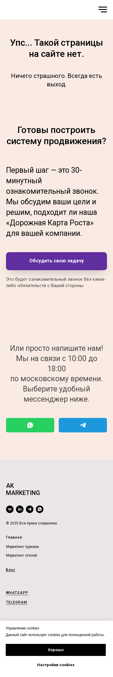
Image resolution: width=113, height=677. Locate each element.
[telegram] (29, 509)
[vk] (10, 509)
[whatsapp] (39, 509)
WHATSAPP (17, 593)
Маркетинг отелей (21, 555)
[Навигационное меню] (103, 10)
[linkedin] (20, 509)
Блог (10, 570)
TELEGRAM (16, 602)
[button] (56, 261)
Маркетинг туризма (22, 547)
